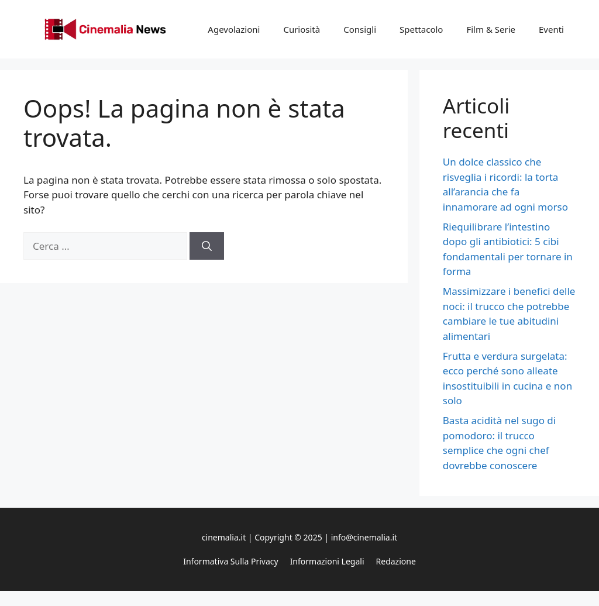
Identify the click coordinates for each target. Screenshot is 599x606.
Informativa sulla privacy (230, 561)
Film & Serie (490, 29)
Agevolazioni (234, 29)
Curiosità (301, 29)
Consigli (359, 29)
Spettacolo (421, 29)
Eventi (551, 29)
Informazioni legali (327, 561)
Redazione (396, 561)
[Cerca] (207, 246)
